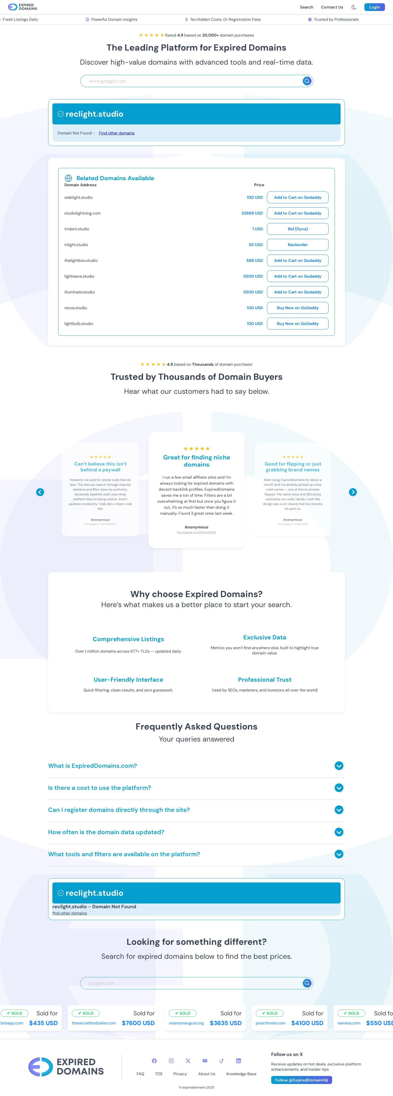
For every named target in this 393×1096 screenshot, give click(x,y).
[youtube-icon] (205, 1060)
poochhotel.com (272, 1023)
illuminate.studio (79, 292)
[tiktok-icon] (221, 1060)
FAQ (140, 1073)
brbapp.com (13, 1023)
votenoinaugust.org (187, 1023)
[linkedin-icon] (238, 1060)
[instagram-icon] (171, 1060)
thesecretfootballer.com (95, 1023)
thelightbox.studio (80, 260)
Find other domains (117, 133)
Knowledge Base (241, 1073)
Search (307, 7)
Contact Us (332, 7)
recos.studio (75, 307)
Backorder (298, 244)
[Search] (307, 81)
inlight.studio (76, 244)
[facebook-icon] (154, 1060)
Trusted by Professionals (334, 19)
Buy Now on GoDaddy (298, 307)
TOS (158, 1073)
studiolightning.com (82, 213)
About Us (206, 1073)
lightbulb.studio (78, 323)
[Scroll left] (40, 492)
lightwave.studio (79, 276)
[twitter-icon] (188, 1060)
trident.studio (76, 229)
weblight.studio (78, 197)
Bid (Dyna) (298, 229)
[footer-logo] (66, 1067)
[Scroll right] (353, 492)
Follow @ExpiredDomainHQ (301, 1080)
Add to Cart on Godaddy (297, 197)
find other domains (69, 913)
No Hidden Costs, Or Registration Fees (224, 19)
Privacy (180, 1073)
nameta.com (350, 1023)
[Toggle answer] (339, 765)
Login (374, 7)
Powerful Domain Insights (113, 19)
